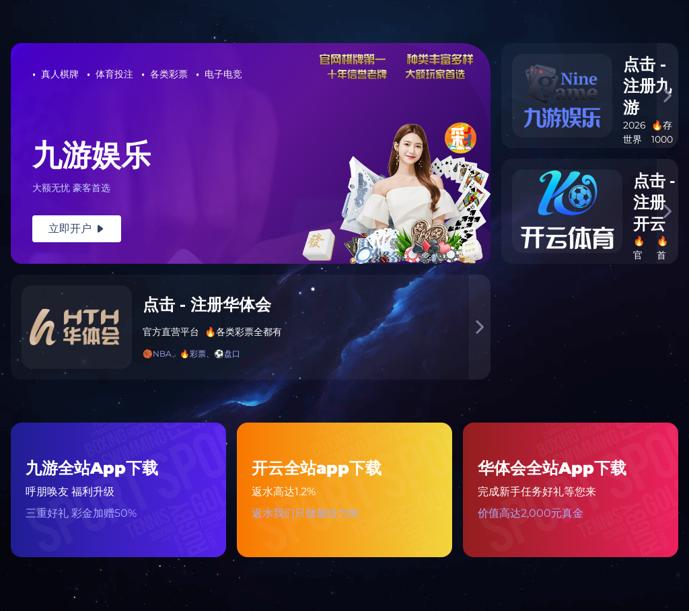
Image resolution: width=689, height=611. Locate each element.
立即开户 (76, 228)
